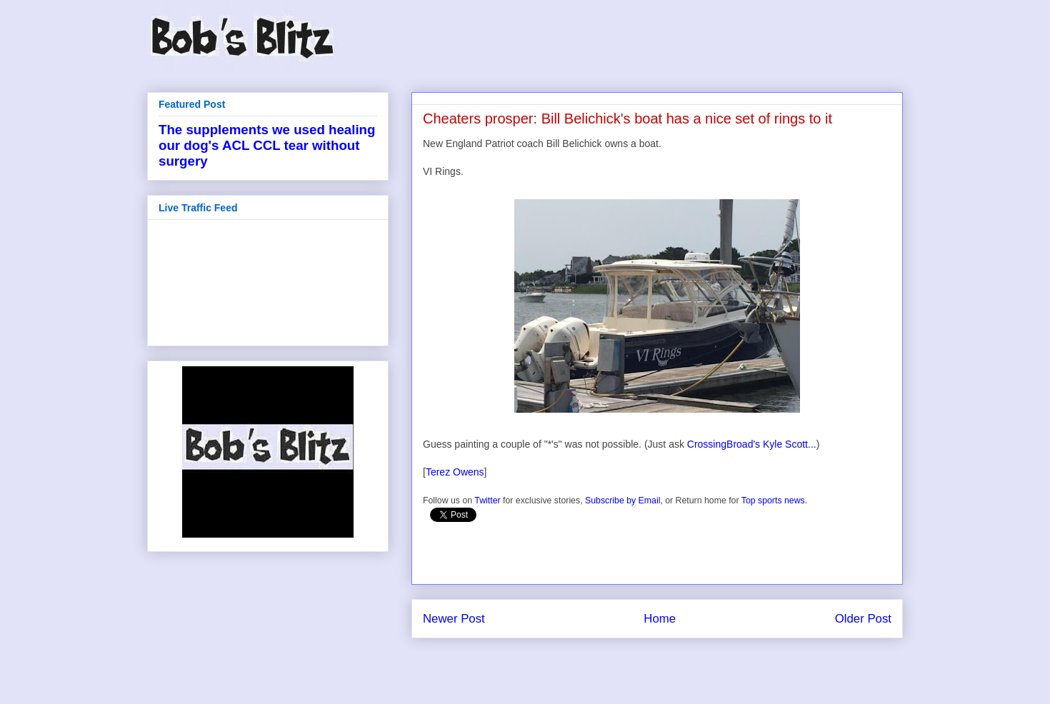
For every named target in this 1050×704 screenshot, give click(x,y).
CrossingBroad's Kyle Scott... (751, 444)
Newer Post (454, 618)
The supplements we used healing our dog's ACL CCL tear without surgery (267, 145)
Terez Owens (455, 472)
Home (660, 618)
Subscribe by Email (622, 501)
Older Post (863, 618)
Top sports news (773, 501)
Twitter (487, 501)
